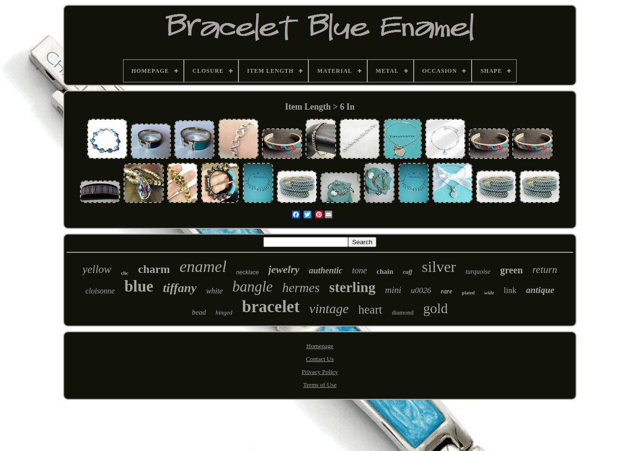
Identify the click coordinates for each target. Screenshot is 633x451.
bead (199, 312)
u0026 (421, 290)
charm (154, 269)
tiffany (179, 288)
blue (139, 286)
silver (439, 266)
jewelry (283, 269)
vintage (329, 308)
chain (384, 271)
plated (468, 292)
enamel (203, 266)
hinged (223, 312)
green (511, 270)
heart (370, 309)
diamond (403, 312)
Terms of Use (320, 384)
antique (540, 290)
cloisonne (99, 291)
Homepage (319, 346)
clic (124, 273)
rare (446, 291)
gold (435, 308)
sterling (352, 287)
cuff (407, 272)
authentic (325, 270)
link (510, 290)
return (544, 269)
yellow (96, 269)
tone (359, 270)
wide (489, 292)
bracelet (270, 306)
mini (393, 290)
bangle (252, 286)
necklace (247, 272)
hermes (301, 288)
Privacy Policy (320, 371)
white (214, 291)
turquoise (477, 271)
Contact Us (320, 358)
